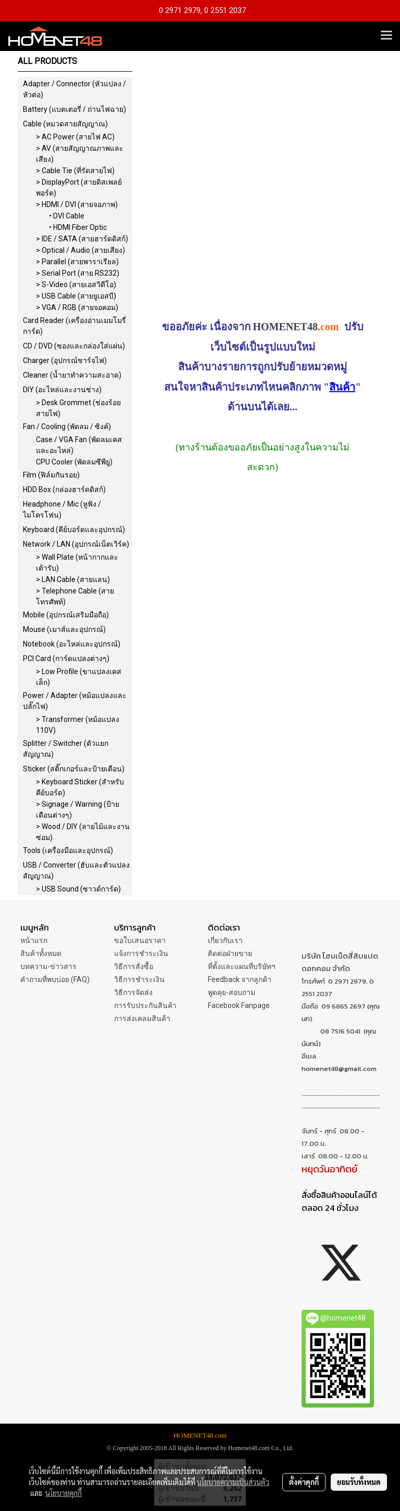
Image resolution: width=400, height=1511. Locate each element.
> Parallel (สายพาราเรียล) (77, 261)
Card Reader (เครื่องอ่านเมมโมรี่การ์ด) (74, 325)
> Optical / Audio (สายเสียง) (80, 250)
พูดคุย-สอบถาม (231, 992)
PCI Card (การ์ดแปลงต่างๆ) (66, 658)
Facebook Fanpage (239, 1005)
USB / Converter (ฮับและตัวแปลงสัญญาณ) (76, 870)
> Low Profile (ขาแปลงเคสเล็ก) (78, 677)
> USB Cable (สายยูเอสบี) (76, 296)
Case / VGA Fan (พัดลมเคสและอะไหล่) (79, 445)
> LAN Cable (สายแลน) (73, 579)
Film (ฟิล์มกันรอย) (51, 475)
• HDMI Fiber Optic (78, 227)
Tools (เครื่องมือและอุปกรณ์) (68, 850)
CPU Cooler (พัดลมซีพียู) (74, 462)
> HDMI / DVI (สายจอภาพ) (77, 204)
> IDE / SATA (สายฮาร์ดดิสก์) (82, 239)
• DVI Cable (66, 216)
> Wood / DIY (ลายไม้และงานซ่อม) (83, 832)
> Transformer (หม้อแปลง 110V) (77, 724)
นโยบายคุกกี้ (63, 1492)
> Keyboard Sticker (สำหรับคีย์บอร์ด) (80, 787)
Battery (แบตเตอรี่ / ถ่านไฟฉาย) (74, 109)
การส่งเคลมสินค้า (142, 1018)
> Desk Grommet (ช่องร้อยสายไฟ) (78, 408)
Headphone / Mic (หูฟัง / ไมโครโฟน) (62, 509)
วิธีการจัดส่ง (133, 992)
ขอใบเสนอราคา (140, 940)
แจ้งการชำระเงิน (141, 953)
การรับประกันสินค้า (145, 1005)
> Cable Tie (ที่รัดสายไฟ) (75, 170)
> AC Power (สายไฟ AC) (75, 137)
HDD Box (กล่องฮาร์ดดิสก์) (64, 489)
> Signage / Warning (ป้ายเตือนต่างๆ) (77, 809)
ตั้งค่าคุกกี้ (304, 1482)
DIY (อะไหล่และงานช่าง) (62, 389)
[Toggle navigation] (386, 35)
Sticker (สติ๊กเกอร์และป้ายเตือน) (73, 769)
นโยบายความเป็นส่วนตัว (233, 1482)
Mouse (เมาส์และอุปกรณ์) (64, 629)
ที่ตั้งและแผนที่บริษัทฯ (242, 966)
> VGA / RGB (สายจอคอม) (77, 307)
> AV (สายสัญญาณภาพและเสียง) (79, 153)
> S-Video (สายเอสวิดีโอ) (76, 284)
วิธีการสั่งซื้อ (133, 966)
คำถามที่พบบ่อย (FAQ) (55, 979)
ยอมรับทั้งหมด (359, 1482)
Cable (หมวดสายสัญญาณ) (65, 124)
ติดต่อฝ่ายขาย (230, 953)
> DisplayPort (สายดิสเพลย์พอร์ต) (79, 187)
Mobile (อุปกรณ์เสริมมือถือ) (66, 615)
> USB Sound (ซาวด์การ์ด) (78, 889)
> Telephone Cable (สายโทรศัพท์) (75, 596)
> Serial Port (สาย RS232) (77, 273)
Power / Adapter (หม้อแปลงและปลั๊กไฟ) (75, 701)
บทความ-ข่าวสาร (48, 966)
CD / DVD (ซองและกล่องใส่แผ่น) (74, 346)
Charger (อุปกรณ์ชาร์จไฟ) (65, 360)
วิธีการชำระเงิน (139, 979)
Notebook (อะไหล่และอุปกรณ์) (71, 644)
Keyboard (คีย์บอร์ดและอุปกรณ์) (74, 529)
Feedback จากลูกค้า (239, 979)
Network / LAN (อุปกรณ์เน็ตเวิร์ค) (76, 544)
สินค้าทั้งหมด (40, 953)
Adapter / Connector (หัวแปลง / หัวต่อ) (74, 89)
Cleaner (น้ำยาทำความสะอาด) (72, 375)
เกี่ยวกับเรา (225, 940)
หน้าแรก (33, 940)
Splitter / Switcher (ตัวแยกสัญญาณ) (65, 748)
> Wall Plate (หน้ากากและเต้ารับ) (77, 562)
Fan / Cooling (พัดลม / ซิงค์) (67, 426)
